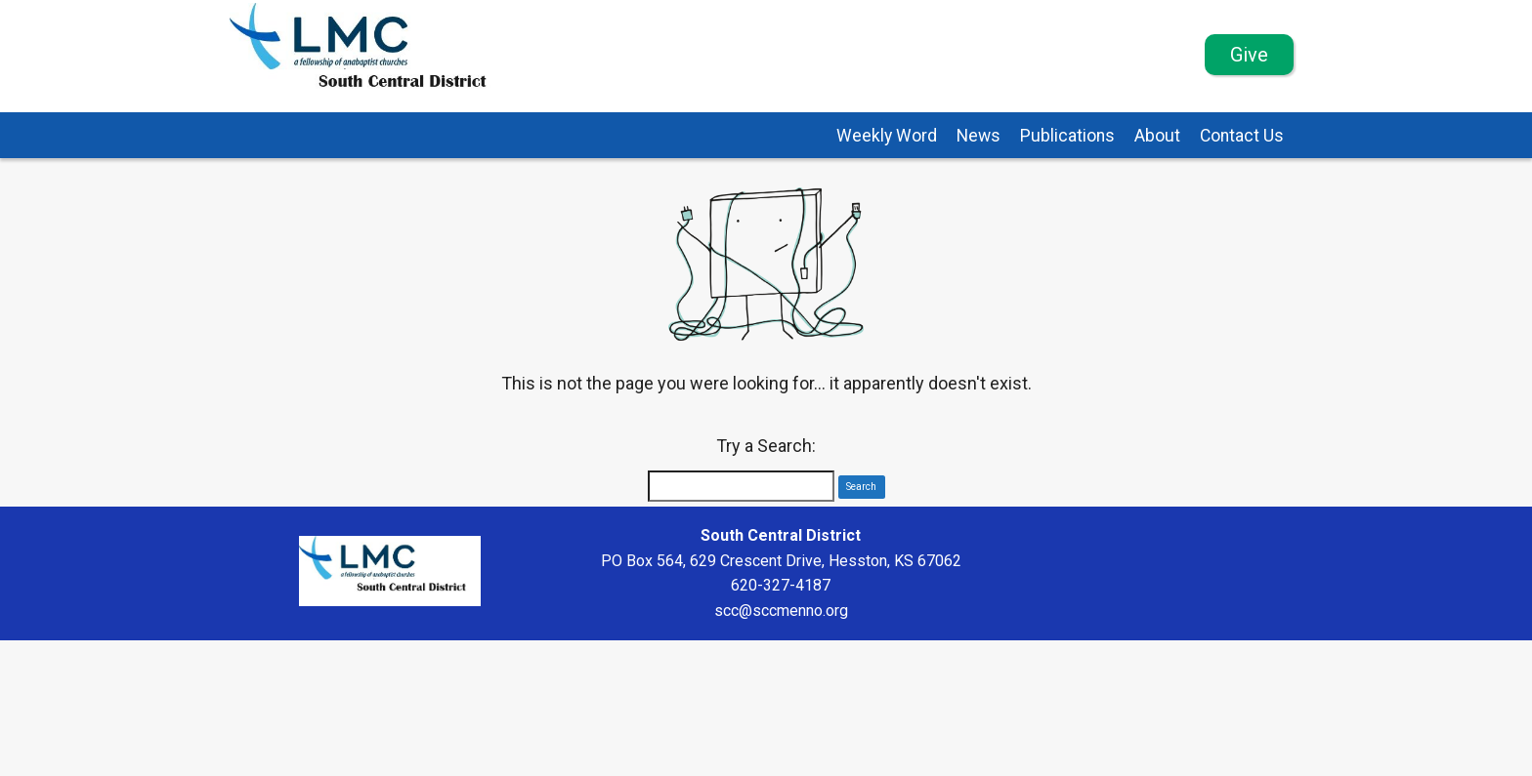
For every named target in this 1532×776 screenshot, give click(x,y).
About (1157, 135)
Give (1249, 54)
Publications (1067, 135)
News (978, 135)
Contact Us (1242, 135)
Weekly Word (886, 135)
